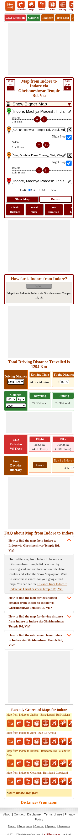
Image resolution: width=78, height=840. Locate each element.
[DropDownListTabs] (39, 104)
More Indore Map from (23, 792)
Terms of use (53, 814)
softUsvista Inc (52, 834)
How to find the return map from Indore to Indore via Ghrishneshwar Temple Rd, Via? (36, 640)
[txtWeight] (11, 399)
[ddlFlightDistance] (64, 382)
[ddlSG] (16, 405)
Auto (33, 190)
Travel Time (34, 209)
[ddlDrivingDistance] (19, 382)
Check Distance (15, 209)
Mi (44, 190)
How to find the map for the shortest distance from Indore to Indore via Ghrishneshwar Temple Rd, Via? (33, 602)
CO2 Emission (15, 17)
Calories (33, 17)
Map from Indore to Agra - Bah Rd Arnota (31, 732)
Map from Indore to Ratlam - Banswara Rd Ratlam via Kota (38, 752)
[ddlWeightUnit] (21, 399)
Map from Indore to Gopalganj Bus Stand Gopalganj (37, 772)
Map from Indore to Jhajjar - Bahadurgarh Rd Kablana (38, 714)
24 (67, 85)
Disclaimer (34, 814)
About (7, 814)
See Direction (53, 209)
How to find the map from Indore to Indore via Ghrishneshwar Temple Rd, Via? (34, 545)
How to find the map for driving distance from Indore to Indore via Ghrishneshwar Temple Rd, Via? (36, 621)
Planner (47, 17)
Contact (19, 814)
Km (10, 85)
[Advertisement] (39, 49)
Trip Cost (62, 17)
